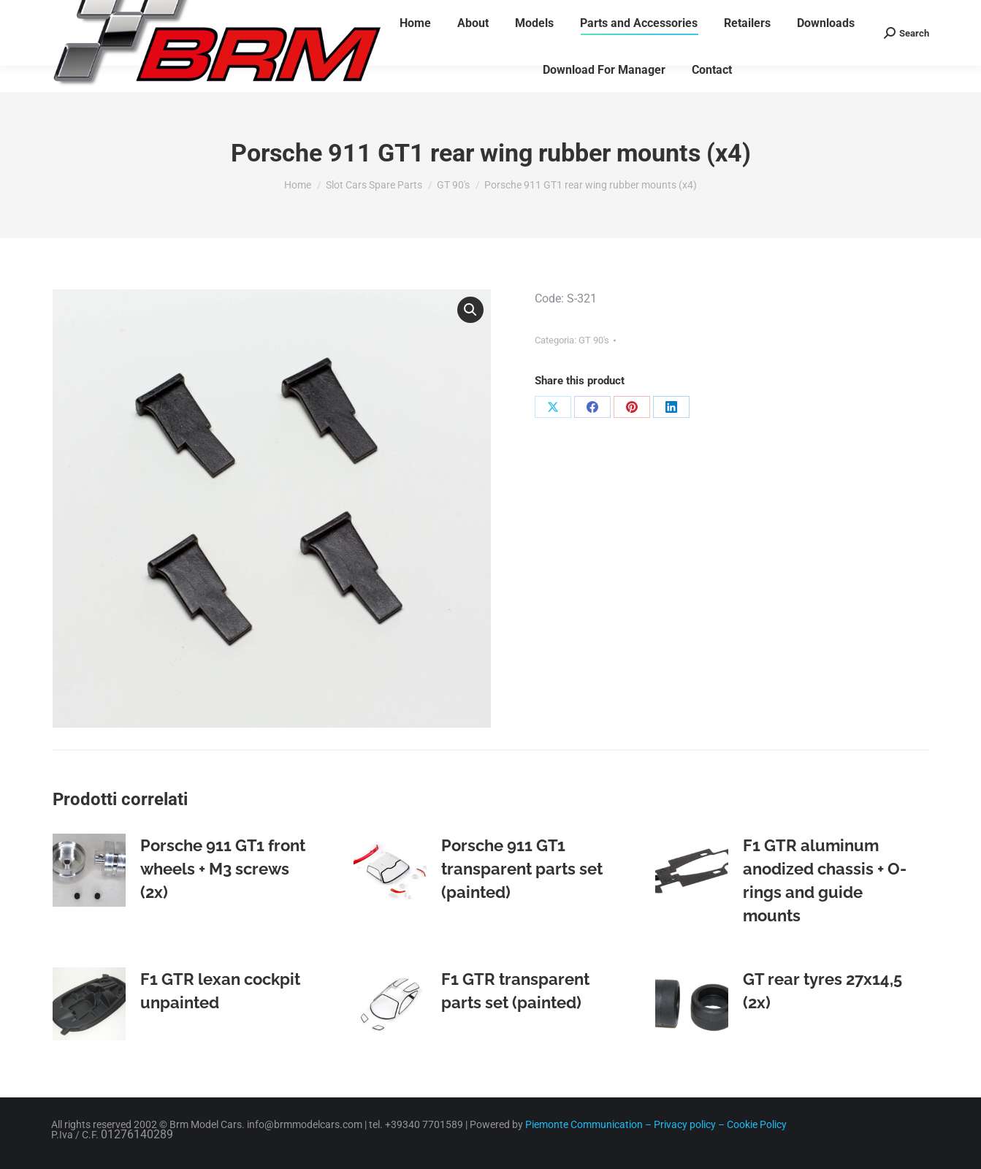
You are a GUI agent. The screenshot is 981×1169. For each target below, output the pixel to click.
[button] (470, 310)
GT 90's (594, 340)
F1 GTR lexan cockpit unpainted (220, 991)
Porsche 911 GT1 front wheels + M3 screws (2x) (222, 869)
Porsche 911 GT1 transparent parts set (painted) (522, 869)
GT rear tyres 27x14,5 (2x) (822, 991)
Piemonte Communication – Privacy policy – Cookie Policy (655, 1124)
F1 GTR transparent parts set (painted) (515, 991)
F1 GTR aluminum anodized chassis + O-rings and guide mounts (824, 880)
